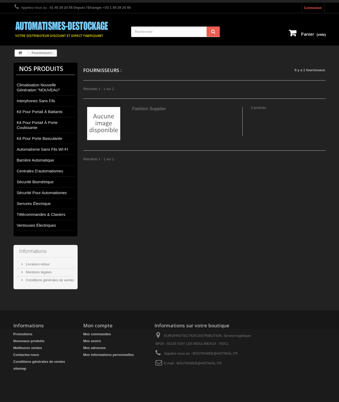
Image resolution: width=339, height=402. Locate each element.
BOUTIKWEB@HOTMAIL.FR (199, 363)
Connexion (313, 8)
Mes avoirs (92, 341)
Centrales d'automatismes (40, 171)
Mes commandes (97, 334)
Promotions (22, 334)
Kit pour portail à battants (40, 111)
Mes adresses (94, 348)
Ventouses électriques (36, 225)
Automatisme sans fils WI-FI (42, 149)
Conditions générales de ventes (49, 280)
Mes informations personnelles (108, 355)
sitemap (19, 368)
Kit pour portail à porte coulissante (37, 125)
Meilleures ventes (27, 348)
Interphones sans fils (36, 101)
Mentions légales (38, 272)
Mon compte (98, 325)
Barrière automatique (35, 160)
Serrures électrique (34, 203)
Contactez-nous (26, 355)
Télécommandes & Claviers (41, 214)
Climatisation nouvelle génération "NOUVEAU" (38, 87)
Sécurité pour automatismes (42, 192)
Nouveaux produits (28, 341)
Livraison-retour (37, 264)
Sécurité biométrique (35, 182)
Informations (33, 251)
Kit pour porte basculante (39, 138)
